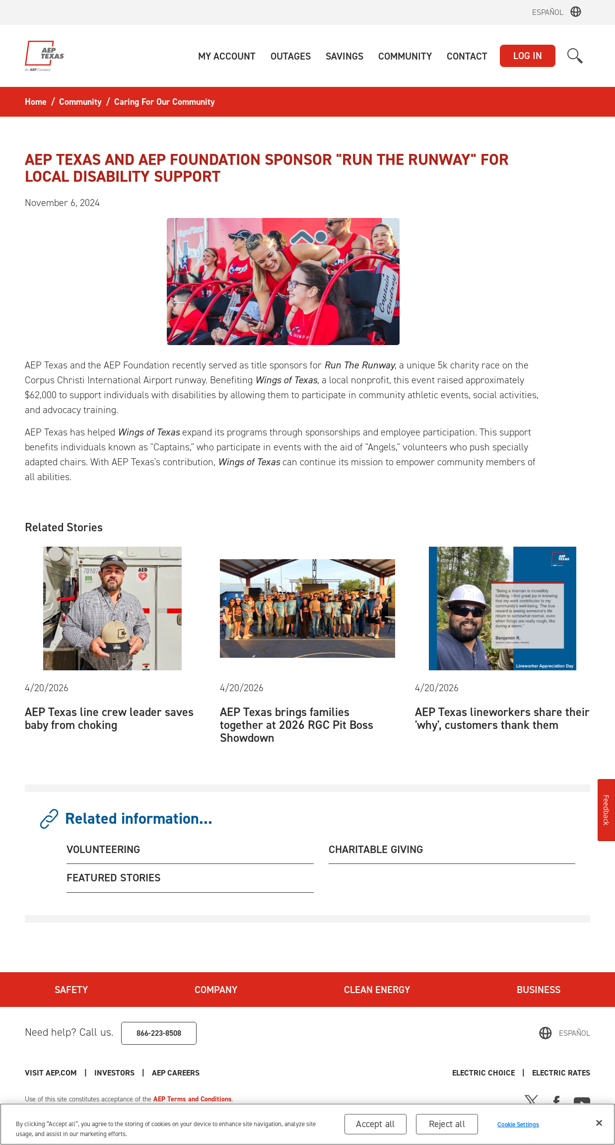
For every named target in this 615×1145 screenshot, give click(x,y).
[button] (227, 56)
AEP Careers (176, 1073)
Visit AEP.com (51, 1073)
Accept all (375, 1125)
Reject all (447, 1125)
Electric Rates (561, 1073)
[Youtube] (582, 1101)
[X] (531, 1101)
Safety (71, 989)
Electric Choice (483, 1073)
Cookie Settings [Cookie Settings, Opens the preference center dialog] (518, 1126)
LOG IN (527, 55)
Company (216, 989)
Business (538, 989)
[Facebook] (556, 1101)
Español (547, 12)
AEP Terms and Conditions (192, 1099)
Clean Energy (377, 989)
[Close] (599, 1125)
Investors (114, 1073)
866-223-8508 (159, 1033)
